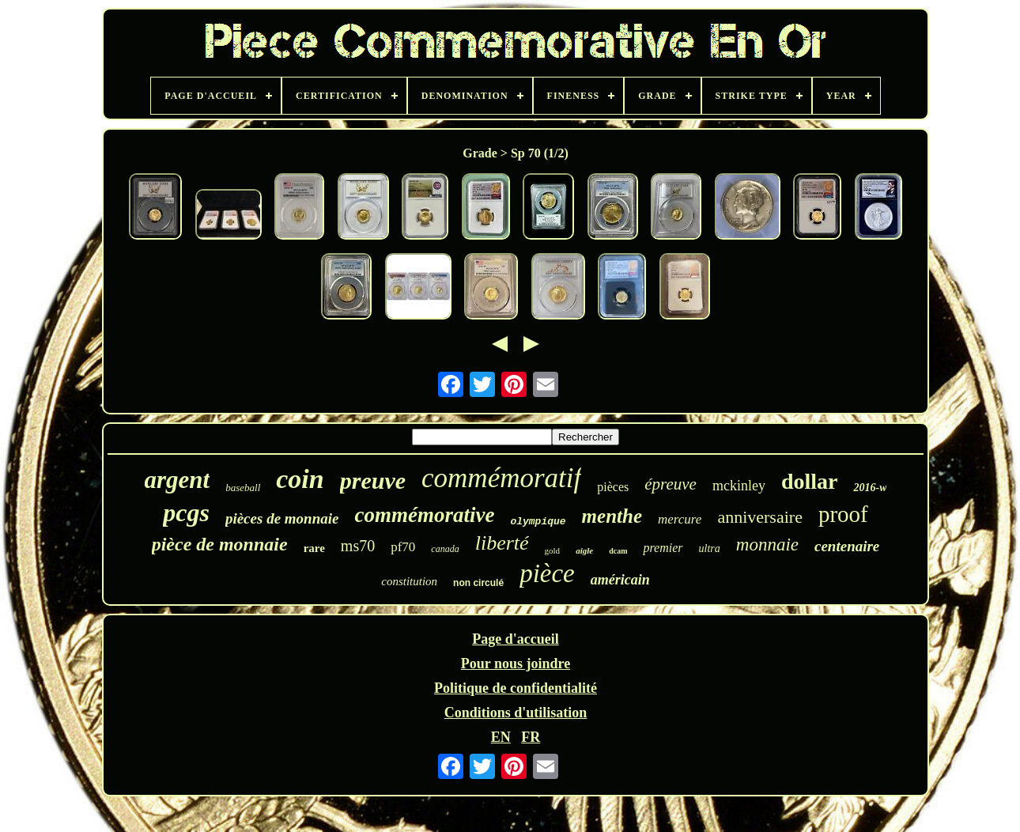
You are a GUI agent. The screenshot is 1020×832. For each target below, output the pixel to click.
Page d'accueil (515, 639)
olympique (537, 522)
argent (177, 480)
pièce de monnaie (220, 544)
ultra (709, 548)
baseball (242, 488)
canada (445, 548)
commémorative (424, 515)
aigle (584, 550)
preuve (373, 480)
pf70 (403, 546)
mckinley (738, 486)
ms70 (358, 545)
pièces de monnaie (282, 518)
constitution (409, 581)
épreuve (670, 484)
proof (843, 514)
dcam (618, 550)
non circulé (478, 582)
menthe (612, 516)
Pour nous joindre (515, 663)
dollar (809, 481)
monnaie (767, 544)
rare (314, 548)
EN (501, 737)
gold (553, 550)
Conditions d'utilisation (515, 712)
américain (620, 580)
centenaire (846, 546)
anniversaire (760, 517)
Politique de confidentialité (515, 688)
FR (530, 737)
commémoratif (501, 478)
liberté (502, 542)
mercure (679, 519)
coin (299, 479)
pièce (547, 573)
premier (662, 547)
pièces (613, 487)
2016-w (869, 488)
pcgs (186, 512)
